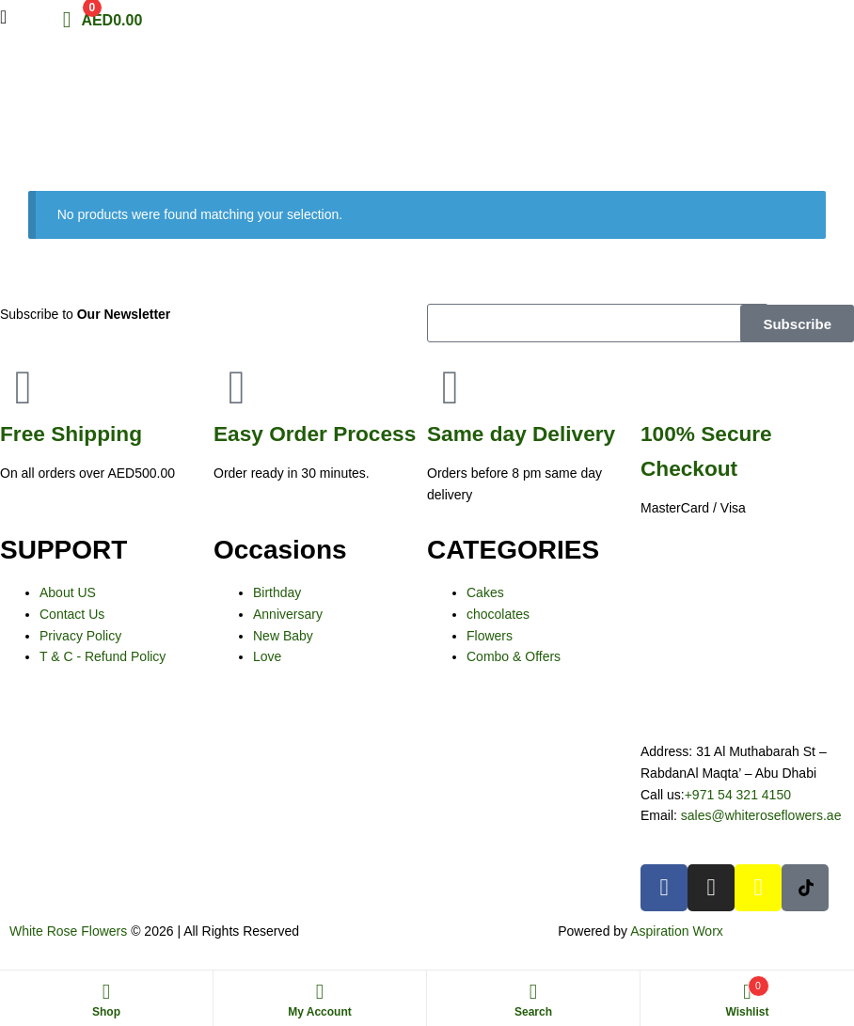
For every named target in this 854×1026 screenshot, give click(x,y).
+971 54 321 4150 (738, 794)
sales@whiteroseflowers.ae (761, 815)
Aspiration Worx (676, 931)
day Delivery (521, 433)
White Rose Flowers (68, 931)
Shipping (71, 433)
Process (315, 433)
